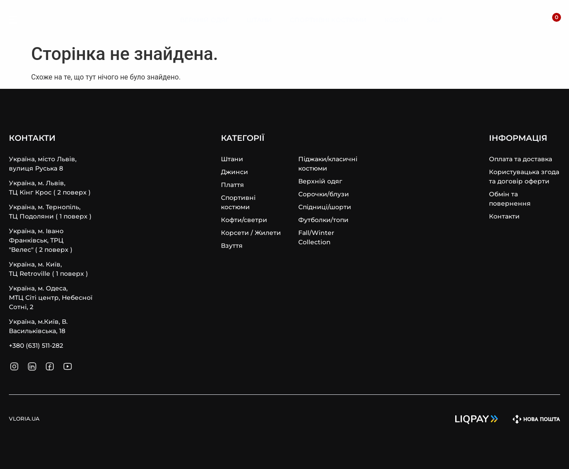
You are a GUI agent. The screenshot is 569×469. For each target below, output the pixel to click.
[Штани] (259, 20)
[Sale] (435, 20)
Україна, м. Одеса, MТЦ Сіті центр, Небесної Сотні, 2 (50, 297)
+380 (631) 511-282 (36, 346)
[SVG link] (13, 21)
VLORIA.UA (53, 20)
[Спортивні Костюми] (328, 20)
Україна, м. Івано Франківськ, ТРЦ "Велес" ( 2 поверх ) (40, 240)
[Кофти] (397, 20)
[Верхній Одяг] (204, 20)
